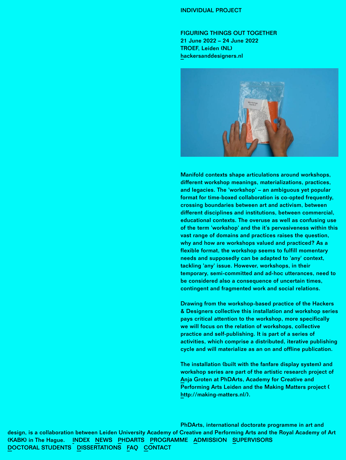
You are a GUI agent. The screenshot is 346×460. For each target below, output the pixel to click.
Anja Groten (196, 380)
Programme (169, 441)
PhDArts (131, 441)
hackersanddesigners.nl (212, 57)
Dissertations (99, 448)
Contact (157, 448)
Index (81, 441)
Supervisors (252, 441)
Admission (210, 441)
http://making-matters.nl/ (214, 395)
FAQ (132, 448)
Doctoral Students (39, 448)
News (103, 441)
